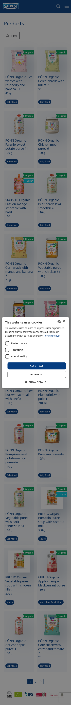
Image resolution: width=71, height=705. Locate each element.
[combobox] (59, 321)
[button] (35, 382)
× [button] (63, 321)
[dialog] (35, 352)
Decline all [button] (36, 374)
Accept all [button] (36, 365)
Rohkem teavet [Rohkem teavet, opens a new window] (52, 335)
